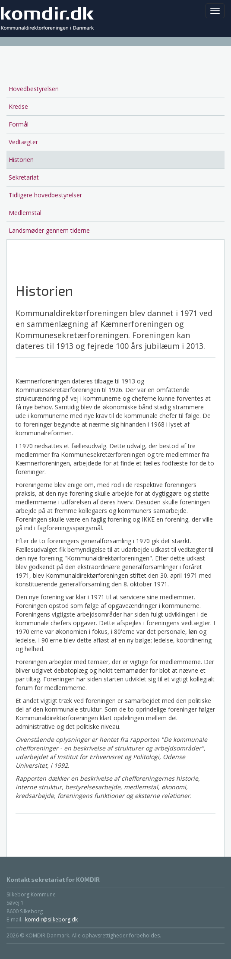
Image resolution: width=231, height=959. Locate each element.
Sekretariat (24, 177)
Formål (18, 124)
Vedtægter (23, 142)
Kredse (18, 106)
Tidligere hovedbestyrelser (45, 195)
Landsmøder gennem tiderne (49, 230)
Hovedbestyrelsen (34, 89)
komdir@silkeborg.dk (51, 919)
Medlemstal (25, 213)
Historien (21, 159)
